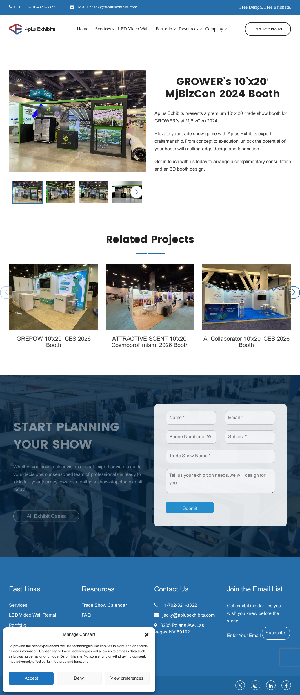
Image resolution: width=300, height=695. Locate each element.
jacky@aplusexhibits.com (188, 615)
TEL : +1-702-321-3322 (32, 7)
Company (214, 28)
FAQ (86, 615)
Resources (188, 28)
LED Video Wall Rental (32, 615)
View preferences (126, 678)
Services (103, 28)
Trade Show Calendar (104, 605)
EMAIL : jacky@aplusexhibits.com (103, 7)
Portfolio (164, 28)
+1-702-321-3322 (179, 605)
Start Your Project (267, 29)
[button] (147, 635)
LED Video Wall (133, 28)
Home (82, 28)
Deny (79, 678)
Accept (31, 678)
